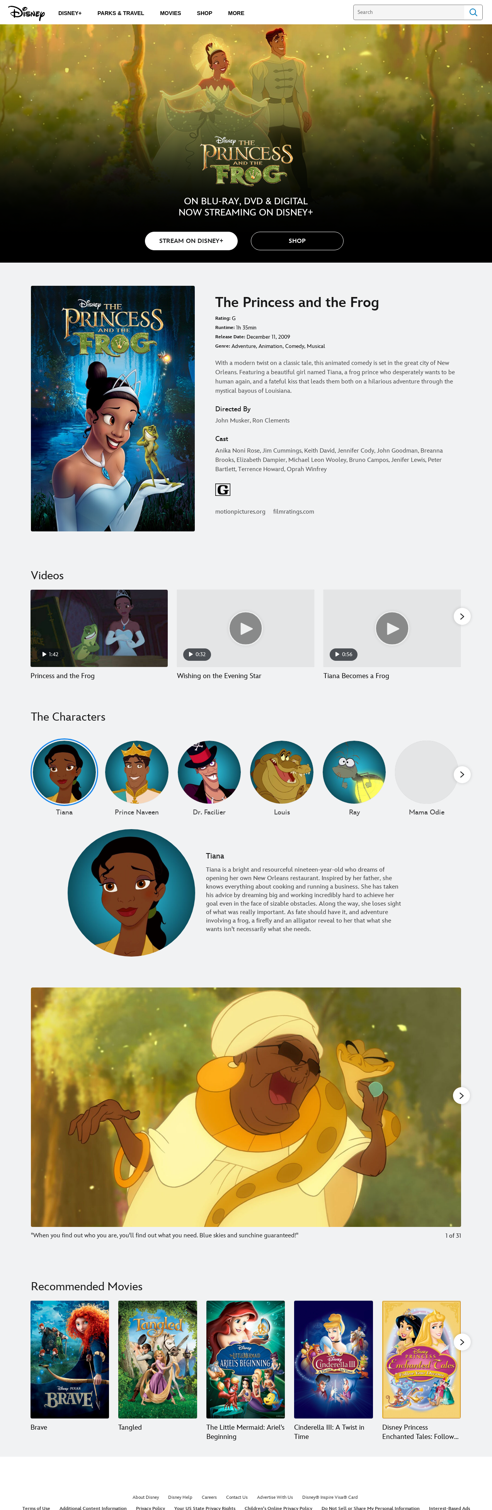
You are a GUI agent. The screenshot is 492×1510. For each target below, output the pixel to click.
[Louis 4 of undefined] (281, 781)
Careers (209, 1507)
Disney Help (180, 1507)
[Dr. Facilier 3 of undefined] (209, 781)
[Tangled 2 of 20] (157, 1369)
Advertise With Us (275, 1507)
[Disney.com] (26, 13)
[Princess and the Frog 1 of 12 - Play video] (99, 628)
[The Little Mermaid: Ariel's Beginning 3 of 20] (245, 1369)
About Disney (146, 1507)
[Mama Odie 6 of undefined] (426, 781)
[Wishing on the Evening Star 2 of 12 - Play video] (245, 628)
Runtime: (225, 328)
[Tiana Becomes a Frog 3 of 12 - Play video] (392, 628)
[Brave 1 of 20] (70, 1369)
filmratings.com (293, 512)
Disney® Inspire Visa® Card (330, 1507)
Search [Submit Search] (473, 12)
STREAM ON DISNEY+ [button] (191, 241)
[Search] (408, 12)
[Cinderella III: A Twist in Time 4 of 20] (333, 1369)
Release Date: (230, 337)
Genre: (222, 346)
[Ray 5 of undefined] (354, 781)
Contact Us (237, 1507)
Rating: (222, 318)
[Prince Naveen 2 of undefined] (136, 781)
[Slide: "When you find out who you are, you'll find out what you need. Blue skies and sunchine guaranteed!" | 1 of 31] (246, 1128)
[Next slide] (449, 1128)
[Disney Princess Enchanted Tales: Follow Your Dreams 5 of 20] (421, 1369)
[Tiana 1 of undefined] (64, 781)
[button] (297, 241)
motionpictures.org (240, 512)
